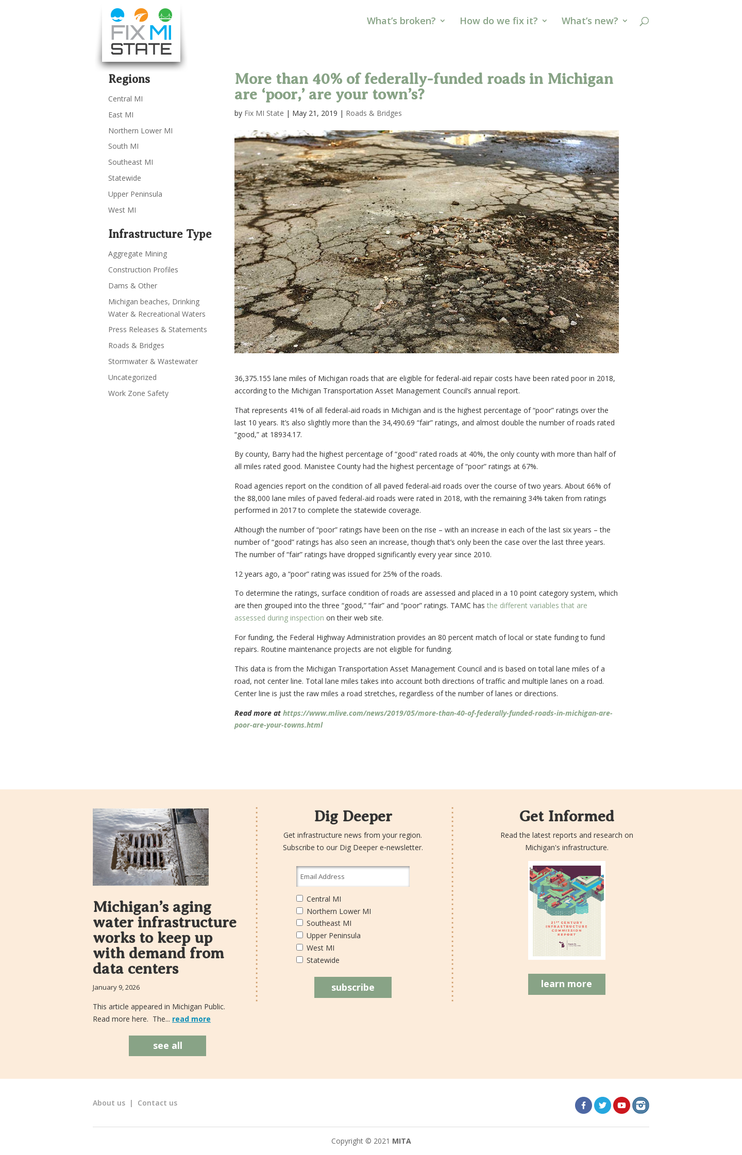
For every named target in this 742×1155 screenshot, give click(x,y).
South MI (123, 146)
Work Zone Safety (138, 393)
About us (109, 1103)
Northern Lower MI (140, 130)
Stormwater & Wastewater (153, 361)
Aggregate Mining (137, 253)
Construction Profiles (143, 269)
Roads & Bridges (374, 113)
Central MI (125, 99)
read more (191, 1019)
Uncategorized (132, 377)
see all (167, 1045)
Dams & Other (132, 285)
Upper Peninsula (135, 194)
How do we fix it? (499, 22)
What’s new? (590, 22)
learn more (566, 983)
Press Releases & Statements (157, 329)
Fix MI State (264, 113)
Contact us (157, 1103)
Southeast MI (130, 162)
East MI (120, 114)
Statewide (124, 178)
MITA (401, 1141)
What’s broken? (401, 22)
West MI (122, 210)
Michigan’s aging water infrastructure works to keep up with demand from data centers (165, 937)
